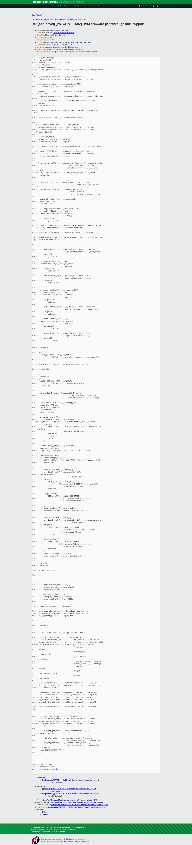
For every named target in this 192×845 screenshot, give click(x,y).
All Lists (38, 15)
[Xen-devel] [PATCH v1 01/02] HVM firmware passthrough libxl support (69, 789)
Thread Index (81, 19)
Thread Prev (52, 19)
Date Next (43, 19)
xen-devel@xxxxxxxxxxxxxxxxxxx (52, 42)
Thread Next (62, 19)
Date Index (71, 19)
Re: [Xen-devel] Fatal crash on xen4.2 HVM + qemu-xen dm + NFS (72, 800)
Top (33, 15)
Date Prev (35, 19)
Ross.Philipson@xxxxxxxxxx (63, 33)
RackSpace (70, 839)
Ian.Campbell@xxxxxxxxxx (59, 30)
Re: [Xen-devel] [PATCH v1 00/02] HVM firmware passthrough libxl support (75, 802)
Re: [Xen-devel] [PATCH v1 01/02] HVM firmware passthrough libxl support (70, 780)
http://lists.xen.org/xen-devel (46, 769)
